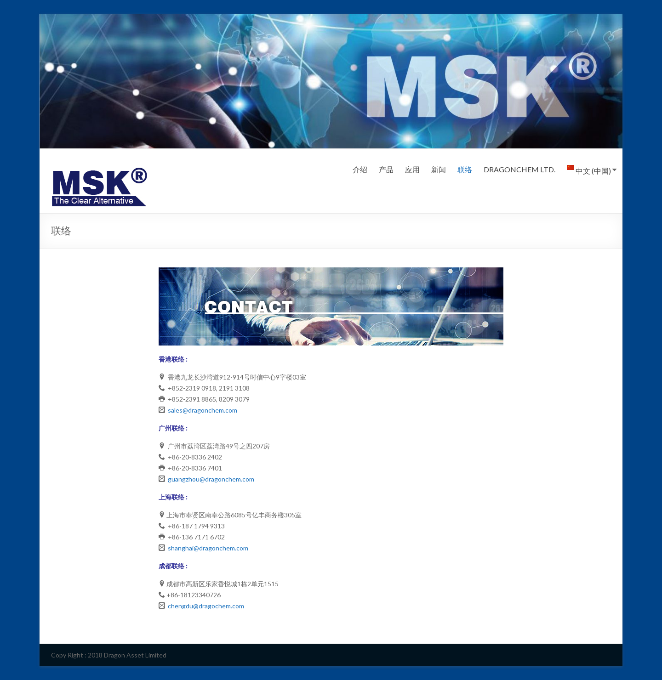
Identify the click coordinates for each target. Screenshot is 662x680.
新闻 (438, 169)
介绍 (360, 169)
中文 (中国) (589, 170)
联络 (464, 169)
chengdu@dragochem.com (206, 606)
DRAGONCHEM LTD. (519, 169)
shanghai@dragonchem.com (208, 548)
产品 (386, 169)
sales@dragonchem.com (202, 410)
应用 (412, 169)
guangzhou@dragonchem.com (211, 479)
